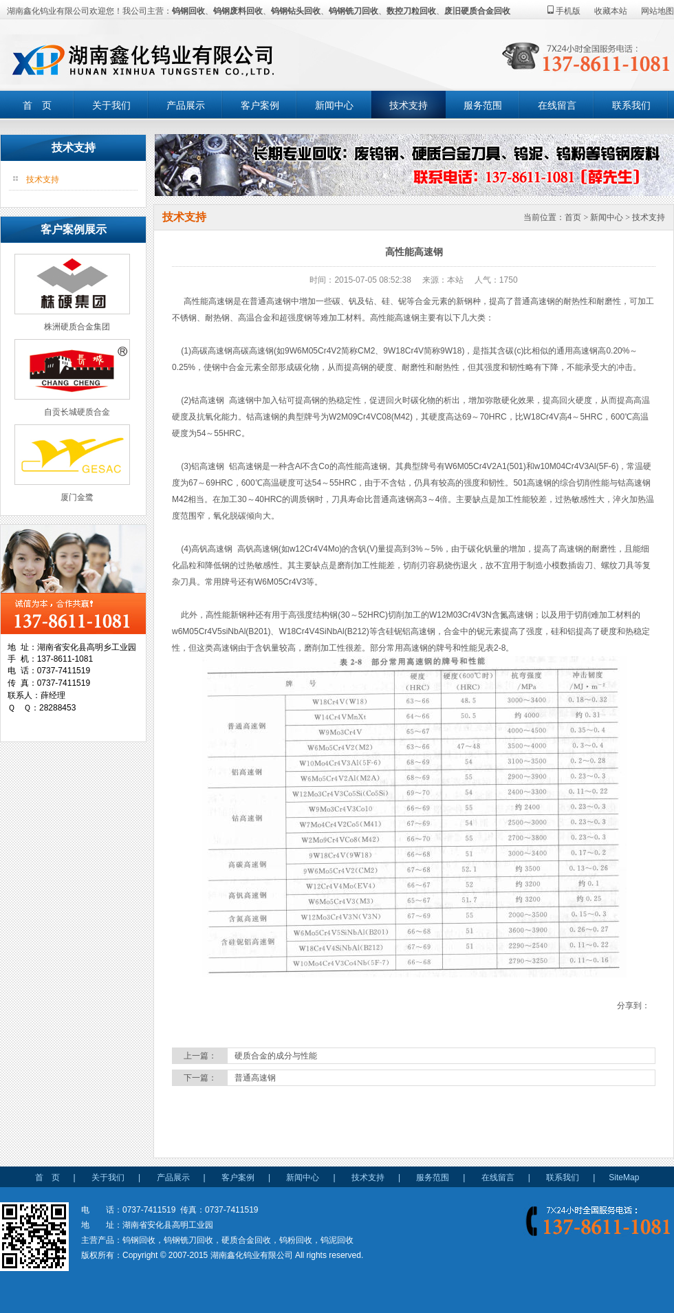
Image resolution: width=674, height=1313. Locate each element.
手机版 (563, 11)
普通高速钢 (255, 1078)
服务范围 (483, 105)
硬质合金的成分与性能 (276, 1056)
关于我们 (111, 105)
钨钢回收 (188, 11)
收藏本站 (610, 11)
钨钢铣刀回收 (353, 11)
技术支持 (408, 105)
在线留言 (557, 105)
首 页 (37, 105)
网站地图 (657, 11)
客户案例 (260, 105)
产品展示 (185, 105)
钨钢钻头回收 (295, 11)
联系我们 (631, 105)
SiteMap (624, 1177)
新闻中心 (334, 105)
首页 (573, 217)
